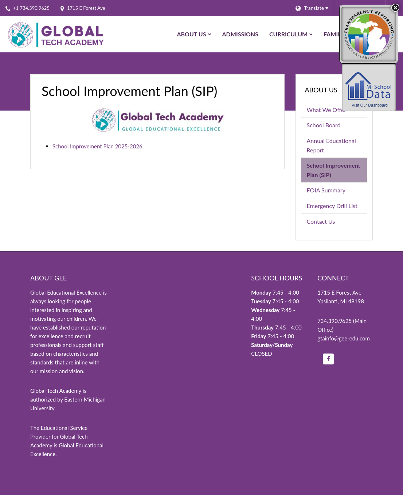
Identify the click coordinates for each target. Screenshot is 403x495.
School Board (324, 124)
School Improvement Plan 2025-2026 (97, 146)
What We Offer (327, 109)
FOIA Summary (337, 191)
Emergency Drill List (332, 205)
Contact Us (321, 221)
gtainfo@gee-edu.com (343, 338)
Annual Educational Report (331, 145)
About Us (321, 90)
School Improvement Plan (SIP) (333, 170)
